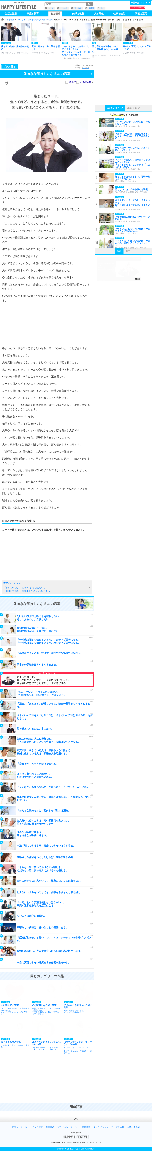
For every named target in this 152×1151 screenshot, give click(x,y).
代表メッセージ (19, 1127)
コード (51, 8)
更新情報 (86, 1127)
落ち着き (78, 8)
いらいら (64, 8)
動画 (119, 251)
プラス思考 (21, 20)
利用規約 (50, 1127)
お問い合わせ (133, 1127)
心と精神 (10, 20)
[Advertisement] (47, 324)
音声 (128, 251)
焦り (102, 8)
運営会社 (119, 1127)
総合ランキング (133, 108)
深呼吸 (91, 8)
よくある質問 (36, 1127)
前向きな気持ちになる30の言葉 (40, 20)
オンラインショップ (103, 1127)
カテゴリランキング (115, 108)
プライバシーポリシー (68, 1127)
